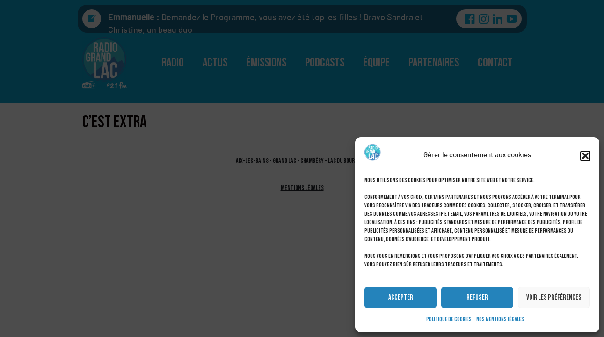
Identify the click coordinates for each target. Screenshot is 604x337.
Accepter (400, 297)
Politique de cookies (449, 319)
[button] (585, 156)
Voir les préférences (554, 297)
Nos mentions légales (500, 319)
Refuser (477, 297)
